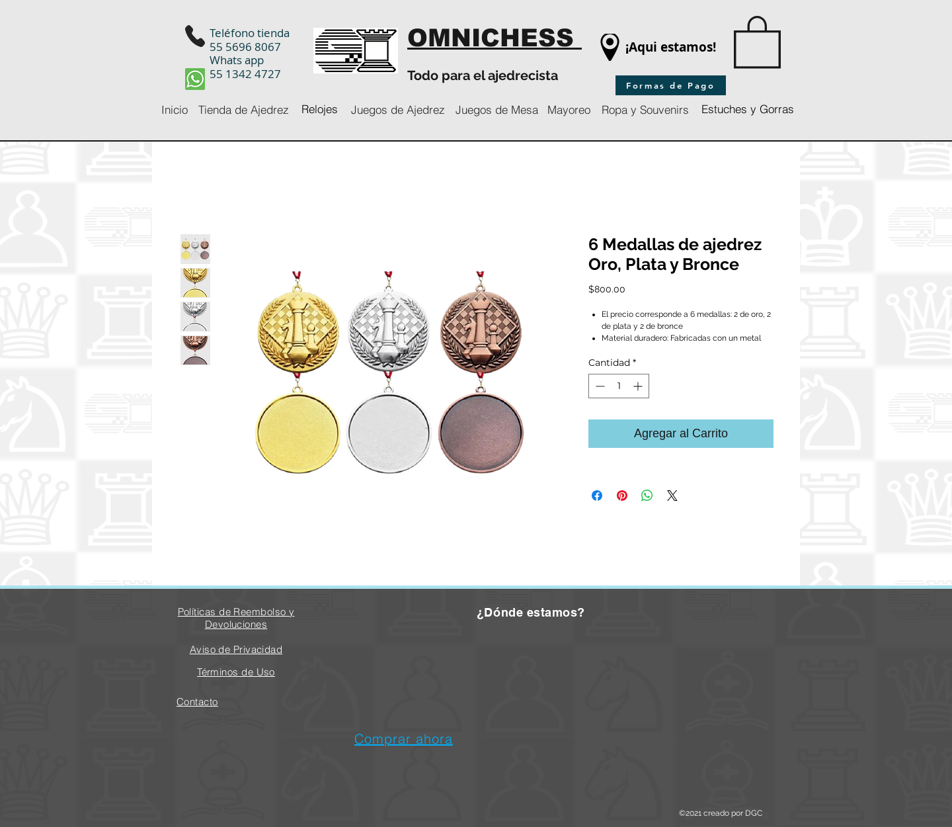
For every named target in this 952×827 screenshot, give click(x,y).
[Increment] (639, 386)
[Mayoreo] (568, 110)
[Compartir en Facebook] (597, 495)
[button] (757, 41)
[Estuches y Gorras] (747, 110)
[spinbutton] (619, 386)
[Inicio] (174, 110)
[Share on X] (672, 495)
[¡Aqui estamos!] (671, 47)
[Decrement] (598, 386)
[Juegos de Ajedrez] (398, 110)
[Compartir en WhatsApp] (647, 495)
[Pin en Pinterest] (622, 495)
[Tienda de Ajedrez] (243, 110)
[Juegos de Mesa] (496, 110)
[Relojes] (320, 110)
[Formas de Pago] (670, 85)
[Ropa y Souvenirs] (644, 110)
